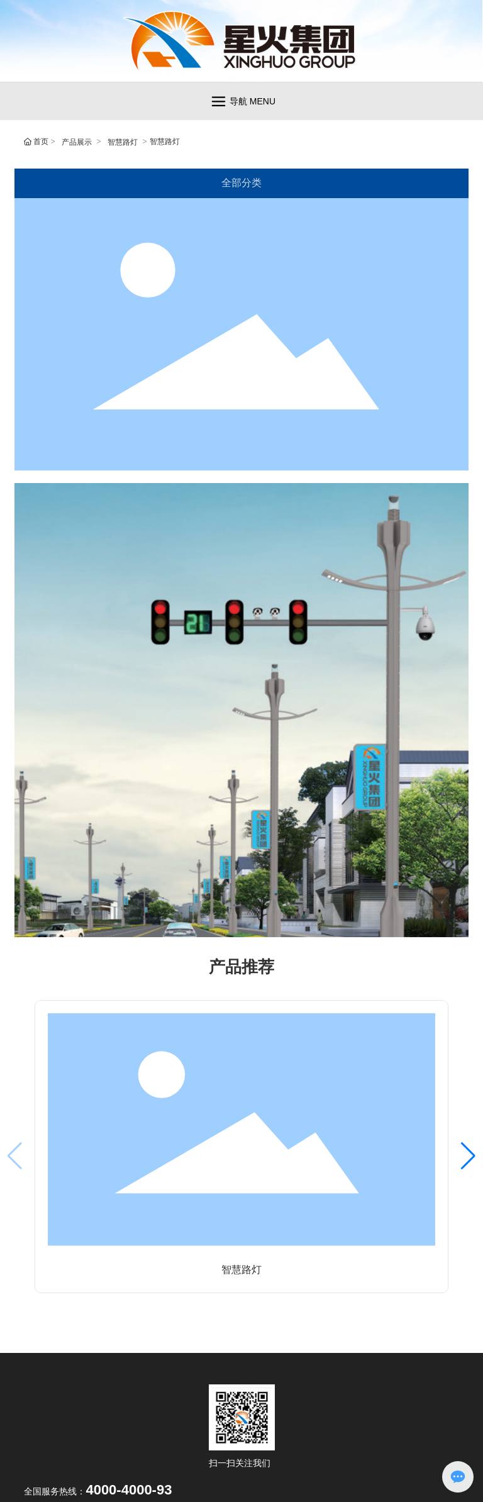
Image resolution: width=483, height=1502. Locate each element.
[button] (468, 1156)
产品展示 (77, 142)
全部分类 (241, 182)
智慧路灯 (123, 142)
